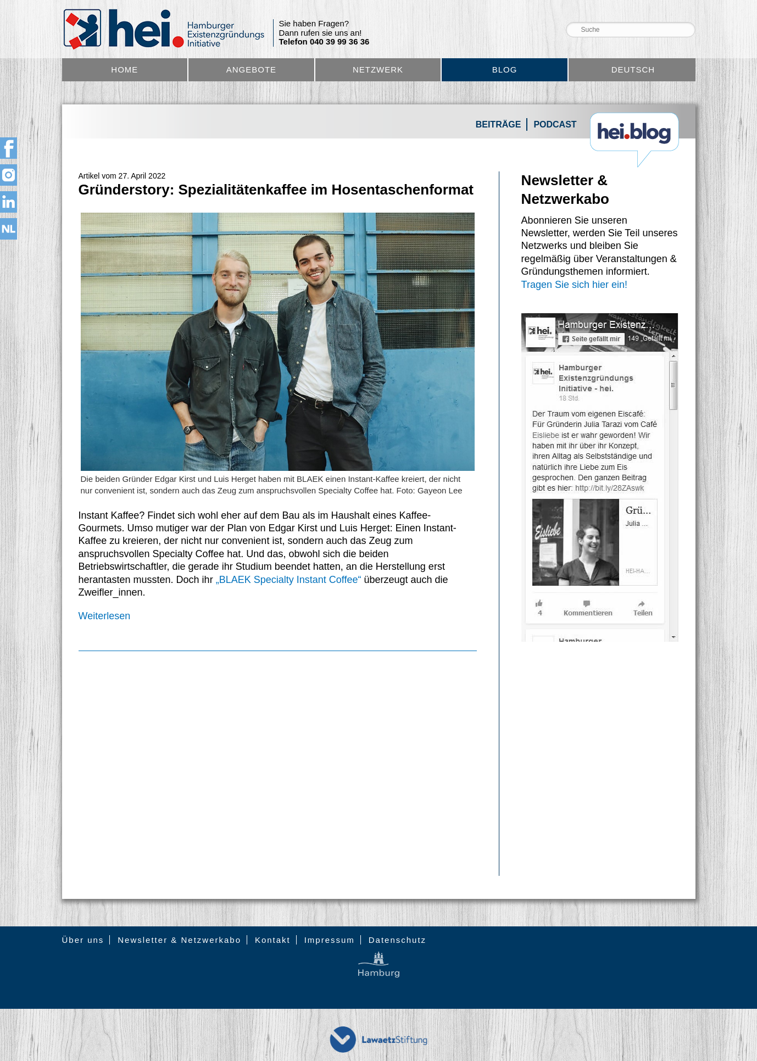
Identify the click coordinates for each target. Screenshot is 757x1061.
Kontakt (273, 940)
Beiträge (498, 124)
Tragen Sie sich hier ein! (574, 284)
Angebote (251, 69)
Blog (504, 69)
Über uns (83, 940)
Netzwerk (378, 69)
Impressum (329, 940)
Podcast (554, 124)
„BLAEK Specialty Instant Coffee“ (288, 579)
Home (124, 69)
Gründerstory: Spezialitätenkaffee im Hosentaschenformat (276, 189)
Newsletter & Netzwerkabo (179, 940)
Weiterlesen (105, 615)
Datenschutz (397, 940)
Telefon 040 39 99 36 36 (324, 41)
